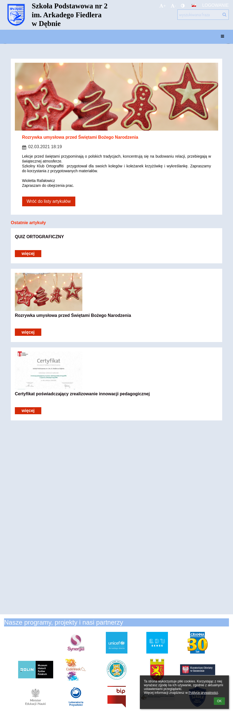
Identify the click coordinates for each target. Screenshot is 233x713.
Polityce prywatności (203, 693)
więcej (28, 253)
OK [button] (219, 701)
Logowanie (215, 5)
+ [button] (162, 6)
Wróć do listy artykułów (49, 201)
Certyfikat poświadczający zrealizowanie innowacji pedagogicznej (82, 394)
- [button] (173, 6)
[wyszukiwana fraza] (203, 14)
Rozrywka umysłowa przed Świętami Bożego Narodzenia (73, 315)
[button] (194, 5)
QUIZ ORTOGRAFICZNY (39, 236)
